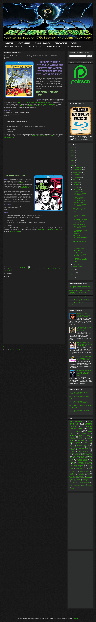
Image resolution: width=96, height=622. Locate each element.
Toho (80, 477)
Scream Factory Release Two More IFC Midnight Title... (80, 259)
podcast (71, 479)
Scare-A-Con (74, 487)
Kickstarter (81, 474)
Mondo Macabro (83, 460)
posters (77, 454)
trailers (71, 445)
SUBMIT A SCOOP (24, 43)
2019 (73, 165)
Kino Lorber (83, 437)
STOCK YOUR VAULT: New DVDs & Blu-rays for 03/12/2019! (79, 226)
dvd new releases (80, 430)
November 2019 (77, 169)
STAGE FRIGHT (24, 187)
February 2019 (77, 264)
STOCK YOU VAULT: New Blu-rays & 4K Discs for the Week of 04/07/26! (84, 358)
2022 (73, 157)
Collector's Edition (75, 439)
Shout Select (88, 442)
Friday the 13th (80, 468)
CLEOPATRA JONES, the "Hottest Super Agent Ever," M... (80, 221)
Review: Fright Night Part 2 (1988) (79, 300)
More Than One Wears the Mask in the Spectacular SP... (80, 210)
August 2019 (76, 177)
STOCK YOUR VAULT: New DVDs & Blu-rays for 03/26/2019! (79, 193)
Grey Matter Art (87, 454)
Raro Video (89, 470)
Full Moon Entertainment (84, 482)
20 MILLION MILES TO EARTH (49, 104)
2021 (73, 160)
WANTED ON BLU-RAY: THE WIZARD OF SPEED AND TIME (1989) (84, 344)
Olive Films (84, 457)
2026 (73, 147)
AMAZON (33, 136)
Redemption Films (87, 479)
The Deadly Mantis (53, 269)
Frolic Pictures (79, 470)
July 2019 (76, 179)
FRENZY (24, 186)
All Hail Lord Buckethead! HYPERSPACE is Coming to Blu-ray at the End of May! (84, 373)
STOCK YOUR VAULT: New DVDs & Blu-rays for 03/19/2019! (79, 204)
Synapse (87, 467)
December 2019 (77, 167)
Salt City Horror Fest (77, 481)
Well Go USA (83, 450)
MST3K (71, 450)
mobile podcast (77, 485)
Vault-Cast (87, 477)
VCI (88, 463)
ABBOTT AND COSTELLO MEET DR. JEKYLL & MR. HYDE (33, 102)
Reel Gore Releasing (87, 485)
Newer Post (6, 347)
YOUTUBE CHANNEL (74, 46)
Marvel (71, 459)
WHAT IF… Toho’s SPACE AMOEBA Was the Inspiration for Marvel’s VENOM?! (79, 292)
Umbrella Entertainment (76, 447)
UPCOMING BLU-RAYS (42, 43)
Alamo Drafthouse (80, 484)
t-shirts (78, 479)
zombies (71, 451)
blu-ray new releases (80, 427)
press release (35, 269)
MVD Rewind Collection (79, 456)
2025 (73, 150)
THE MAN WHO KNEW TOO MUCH (29, 105)
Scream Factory (43, 269)
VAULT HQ (75, 43)
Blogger (76, 618)
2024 (73, 152)
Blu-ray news (11, 269)
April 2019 (76, 187)
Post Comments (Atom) (16, 349)
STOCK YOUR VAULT (35, 46)
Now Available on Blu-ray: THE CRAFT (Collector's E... (80, 232)
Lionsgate (89, 447)
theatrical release (84, 471)
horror (84, 433)
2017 (73, 272)
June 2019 (76, 182)
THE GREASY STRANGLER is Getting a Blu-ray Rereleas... (80, 237)
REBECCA (21, 183)
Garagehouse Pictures (75, 473)
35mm (71, 468)
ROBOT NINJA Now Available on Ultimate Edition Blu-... (79, 248)
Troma (71, 462)
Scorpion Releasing (75, 453)
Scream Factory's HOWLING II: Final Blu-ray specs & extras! (83, 315)
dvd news (81, 440)
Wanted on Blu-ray (81, 459)
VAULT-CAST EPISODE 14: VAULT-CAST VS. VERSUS (79, 393)
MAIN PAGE (9, 43)
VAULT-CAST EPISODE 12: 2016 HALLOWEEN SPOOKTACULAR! (78, 402)
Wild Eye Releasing (78, 463)
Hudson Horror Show (77, 467)
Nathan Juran (27, 269)
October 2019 (77, 172)
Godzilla (90, 465)
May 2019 (76, 184)
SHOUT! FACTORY (9, 137)
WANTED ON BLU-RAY (54, 46)
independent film (75, 435)
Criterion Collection (83, 445)
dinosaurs (74, 471)
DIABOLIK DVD (49, 136)
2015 (73, 277)
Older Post (62, 347)
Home (34, 347)
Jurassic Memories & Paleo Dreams (79, 297)
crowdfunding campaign (76, 465)
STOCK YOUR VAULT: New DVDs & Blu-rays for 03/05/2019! (79, 254)
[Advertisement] (34, 331)
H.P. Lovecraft (86, 473)
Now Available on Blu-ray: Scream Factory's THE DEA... (80, 215)
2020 (73, 162)
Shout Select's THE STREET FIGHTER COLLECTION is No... (79, 198)
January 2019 (77, 266)
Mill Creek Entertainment (80, 444)
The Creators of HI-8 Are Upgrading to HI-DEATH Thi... (80, 243)
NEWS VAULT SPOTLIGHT (14, 46)
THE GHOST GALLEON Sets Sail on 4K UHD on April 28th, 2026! (84, 329)
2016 (73, 275)
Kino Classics (83, 451)
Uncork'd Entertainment (85, 462)
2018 (73, 270)
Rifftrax (71, 484)
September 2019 (78, 174)
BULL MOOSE (40, 136)
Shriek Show (82, 487)
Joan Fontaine (19, 269)
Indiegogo (71, 474)
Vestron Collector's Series (80, 448)
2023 (73, 155)
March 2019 (76, 189)
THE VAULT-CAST (61, 43)
